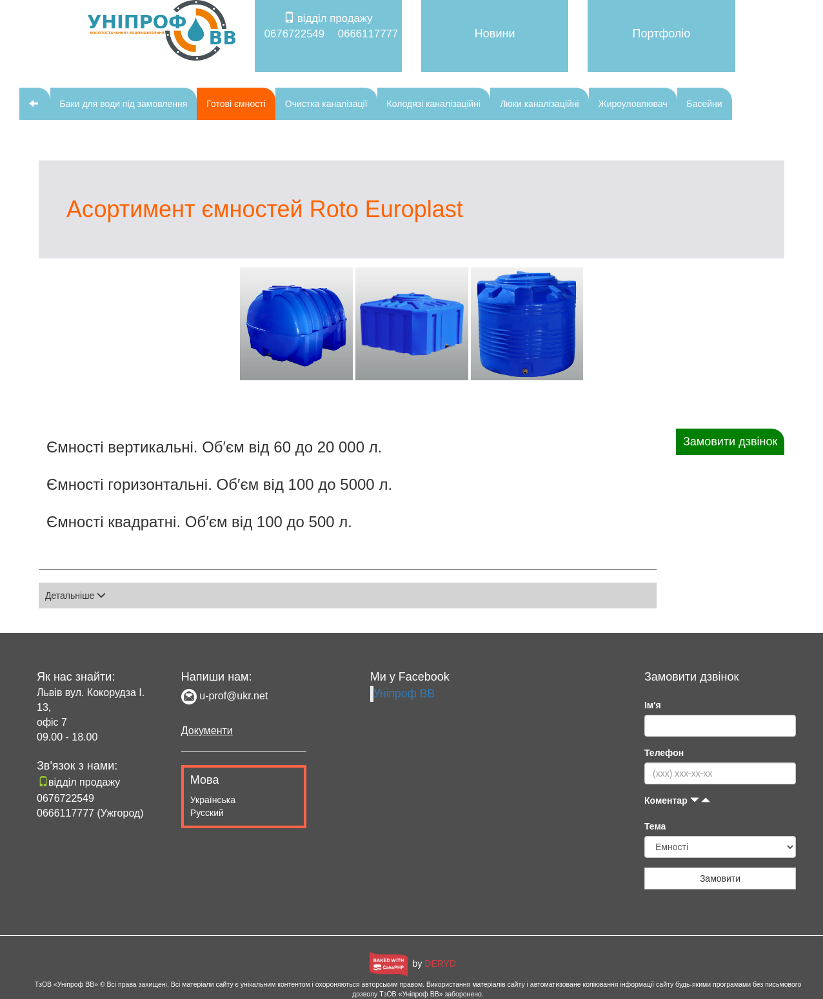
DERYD (440, 963)
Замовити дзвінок (730, 441)
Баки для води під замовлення (124, 104)
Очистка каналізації (326, 104)
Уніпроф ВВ (404, 693)
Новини (495, 33)
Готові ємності (235, 104)
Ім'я (652, 705)
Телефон (664, 753)
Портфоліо (662, 33)
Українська (212, 800)
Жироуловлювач (633, 104)
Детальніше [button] (75, 595)
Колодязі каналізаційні (434, 104)
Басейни (704, 104)
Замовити (720, 878)
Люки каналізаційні (539, 104)
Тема (655, 826)
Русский (207, 813)
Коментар (677, 800)
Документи (207, 730)
